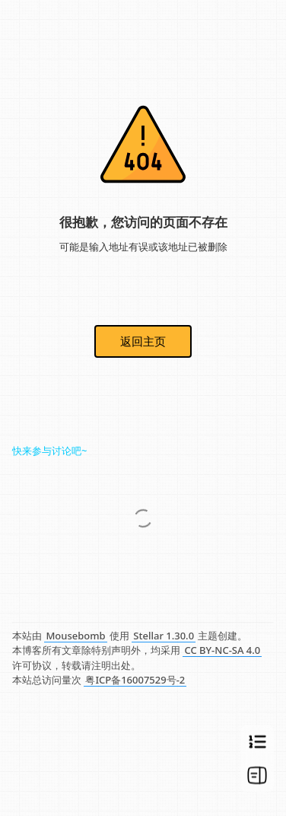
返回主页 (143, 341)
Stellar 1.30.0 (163, 635)
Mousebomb (75, 635)
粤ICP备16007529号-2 (135, 680)
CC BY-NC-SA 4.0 (222, 650)
